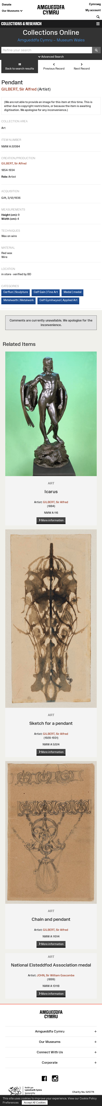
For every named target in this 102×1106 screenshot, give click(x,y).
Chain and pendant (51, 919)
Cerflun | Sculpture (15, 292)
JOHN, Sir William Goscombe (55, 975)
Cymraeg (95, 4)
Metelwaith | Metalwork (18, 300)
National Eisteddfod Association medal (51, 964)
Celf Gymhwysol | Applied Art (58, 300)
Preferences (11, 1102)
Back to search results (19, 66)
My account (93, 10)
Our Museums (12, 11)
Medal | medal (72, 292)
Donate (6, 4)
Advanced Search (51, 57)
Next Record (82, 66)
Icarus (51, 491)
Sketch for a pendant (51, 723)
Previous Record (54, 66)
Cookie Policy (88, 1098)
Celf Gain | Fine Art (46, 292)
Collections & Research (21, 23)
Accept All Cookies (35, 1102)
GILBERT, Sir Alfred (19, 89)
